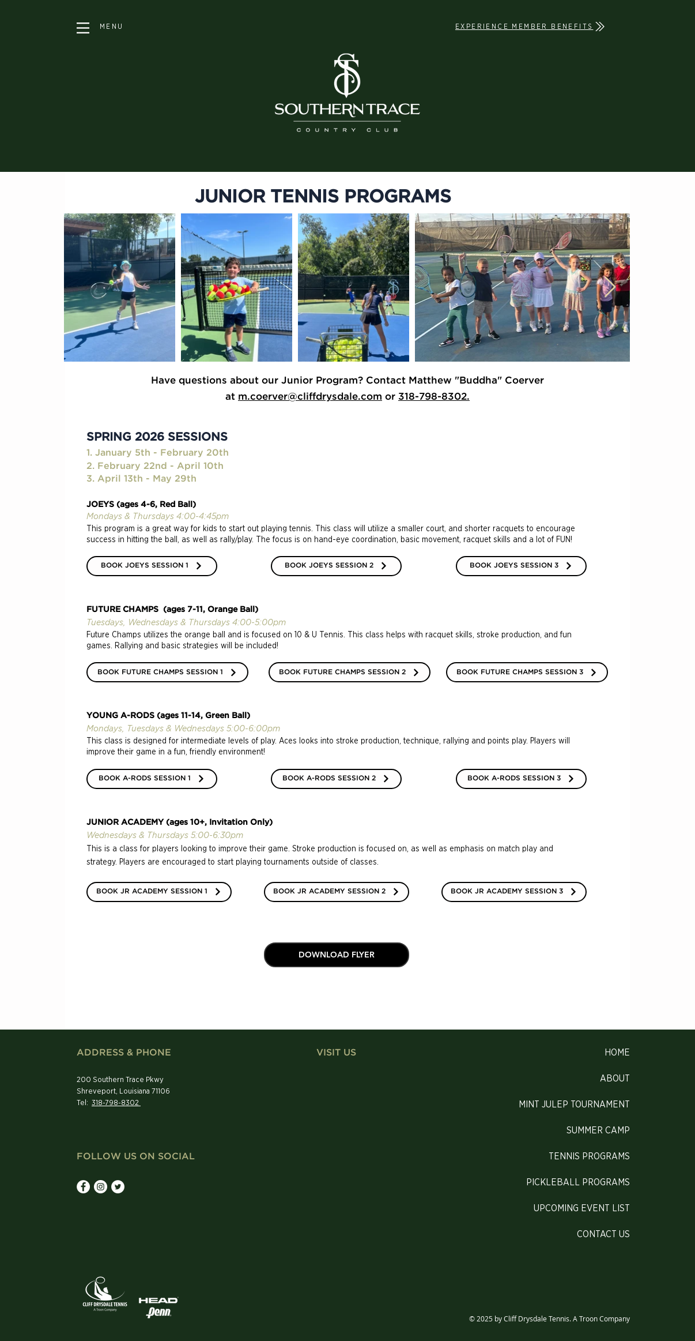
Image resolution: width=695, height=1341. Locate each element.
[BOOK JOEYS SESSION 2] (336, 566)
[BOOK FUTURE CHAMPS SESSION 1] (167, 672)
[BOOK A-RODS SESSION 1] (151, 779)
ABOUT (615, 1078)
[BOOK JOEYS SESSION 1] (151, 566)
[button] (83, 27)
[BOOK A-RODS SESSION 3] (521, 779)
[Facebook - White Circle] (83, 1186)
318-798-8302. (434, 397)
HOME (617, 1052)
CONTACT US (603, 1234)
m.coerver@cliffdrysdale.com (310, 397)
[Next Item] (610, 287)
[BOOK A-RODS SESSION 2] (336, 779)
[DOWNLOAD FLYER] (336, 954)
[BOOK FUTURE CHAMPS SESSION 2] (349, 672)
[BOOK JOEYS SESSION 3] (521, 566)
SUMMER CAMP (598, 1130)
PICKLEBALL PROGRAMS (578, 1182)
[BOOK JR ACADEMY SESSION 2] (336, 892)
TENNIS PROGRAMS (589, 1156)
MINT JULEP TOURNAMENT (574, 1104)
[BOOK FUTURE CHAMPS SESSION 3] (527, 672)
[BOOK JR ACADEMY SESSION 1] (159, 892)
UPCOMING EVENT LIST (582, 1208)
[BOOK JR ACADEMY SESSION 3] (514, 892)
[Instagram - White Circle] (100, 1186)
